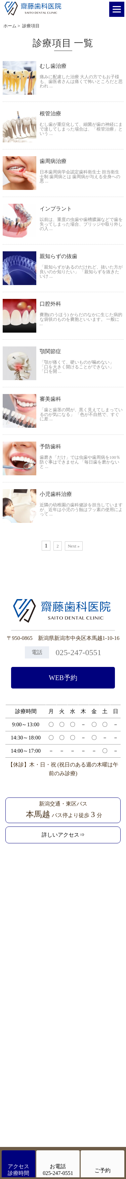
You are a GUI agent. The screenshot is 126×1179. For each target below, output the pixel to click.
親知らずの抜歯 (58, 256)
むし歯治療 (53, 66)
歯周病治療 (53, 161)
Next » (74, 546)
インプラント (56, 209)
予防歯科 (50, 446)
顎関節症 (50, 351)
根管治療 (50, 113)
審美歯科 (50, 399)
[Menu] (116, 9)
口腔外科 (50, 304)
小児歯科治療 (56, 494)
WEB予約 (63, 677)
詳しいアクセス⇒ (63, 835)
